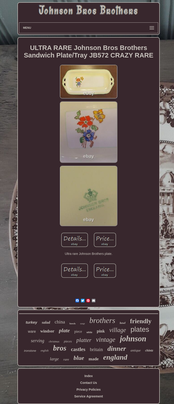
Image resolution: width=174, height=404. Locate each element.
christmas (54, 341)
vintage (105, 339)
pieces (68, 341)
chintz (149, 350)
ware (32, 331)
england (115, 357)
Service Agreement (88, 396)
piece (78, 331)
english (45, 350)
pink (101, 331)
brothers (102, 320)
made (94, 358)
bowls (73, 323)
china (60, 322)
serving (37, 340)
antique (135, 350)
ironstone (30, 350)
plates (139, 329)
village (117, 330)
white (89, 332)
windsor (47, 331)
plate (64, 330)
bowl (122, 323)
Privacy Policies (89, 389)
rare (66, 359)
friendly (141, 321)
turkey (31, 322)
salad (46, 322)
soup (82, 323)
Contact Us (88, 383)
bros (59, 348)
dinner (116, 348)
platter (84, 340)
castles (78, 349)
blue (79, 358)
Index (89, 376)
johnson (133, 338)
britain (96, 349)
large (54, 358)
